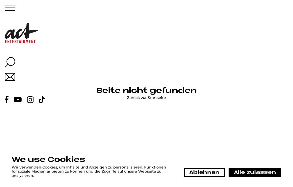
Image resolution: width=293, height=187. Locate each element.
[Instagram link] (30, 99)
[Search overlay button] (10, 62)
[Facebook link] (7, 99)
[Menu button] (10, 9)
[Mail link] (10, 77)
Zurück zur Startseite (146, 98)
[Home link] (22, 33)
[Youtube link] (18, 99)
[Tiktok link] (42, 99)
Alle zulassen (255, 172)
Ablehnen (204, 172)
